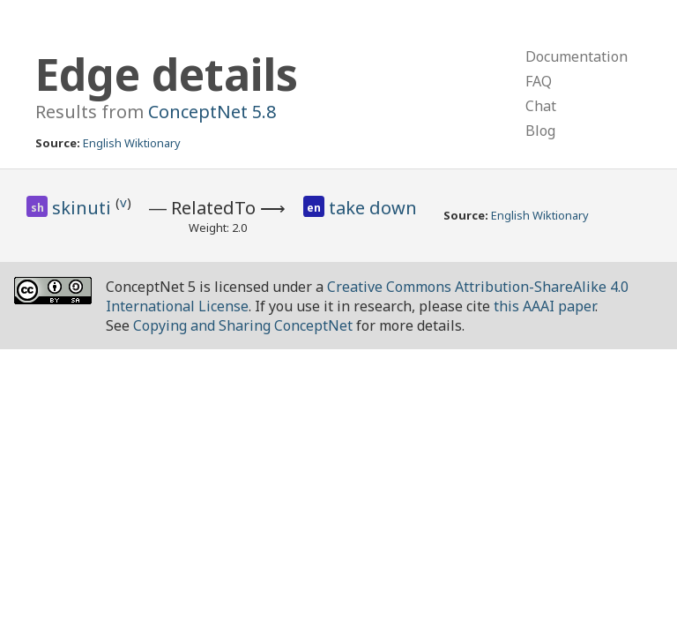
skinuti (83, 208)
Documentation (576, 56)
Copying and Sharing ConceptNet (243, 325)
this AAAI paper (544, 306)
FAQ (538, 81)
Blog (540, 130)
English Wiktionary (132, 143)
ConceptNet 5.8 (212, 111)
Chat (540, 106)
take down (373, 208)
